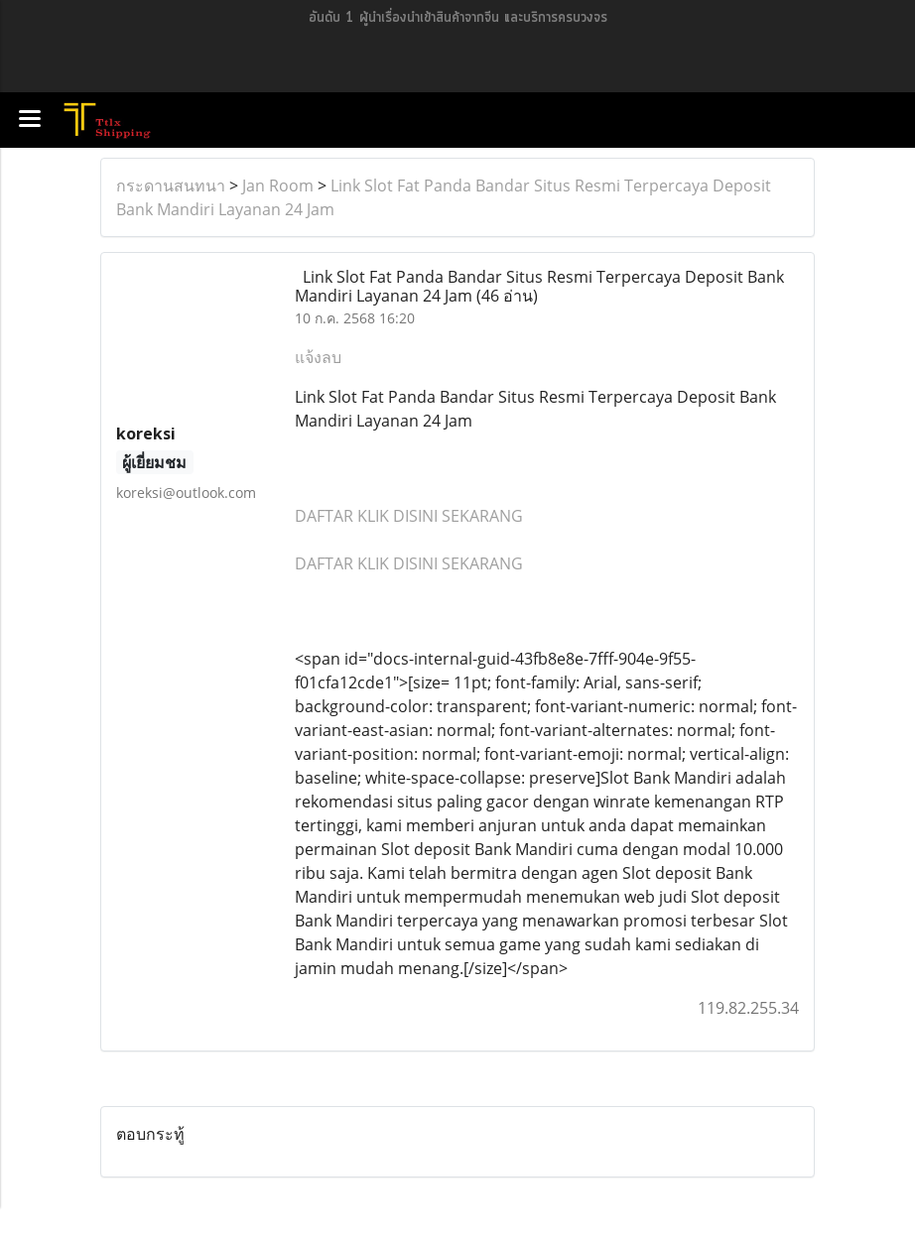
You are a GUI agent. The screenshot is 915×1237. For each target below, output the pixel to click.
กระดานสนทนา (170, 185)
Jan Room (278, 185)
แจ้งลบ (318, 357)
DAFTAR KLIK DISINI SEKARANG (409, 516)
